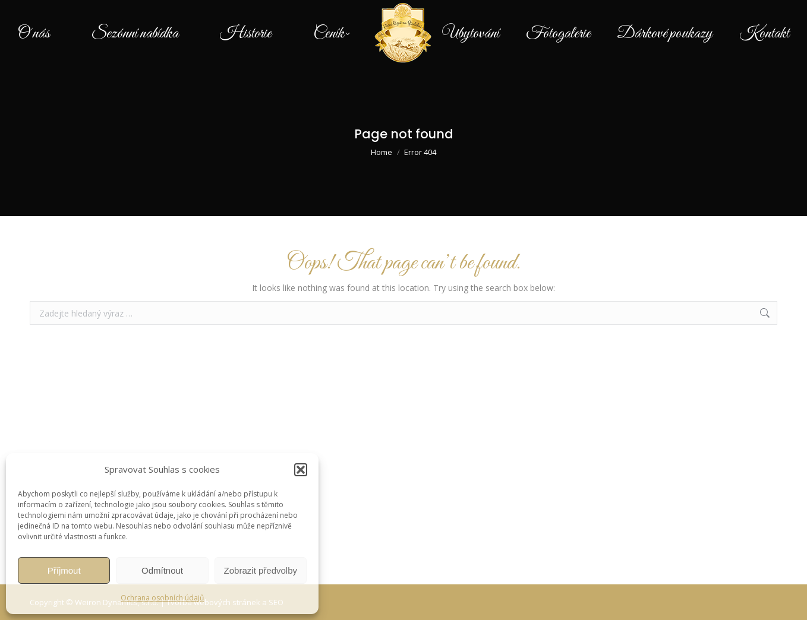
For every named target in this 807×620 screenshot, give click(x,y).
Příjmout (64, 570)
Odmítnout (162, 570)
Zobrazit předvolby (260, 570)
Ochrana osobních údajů (162, 598)
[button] (301, 470)
